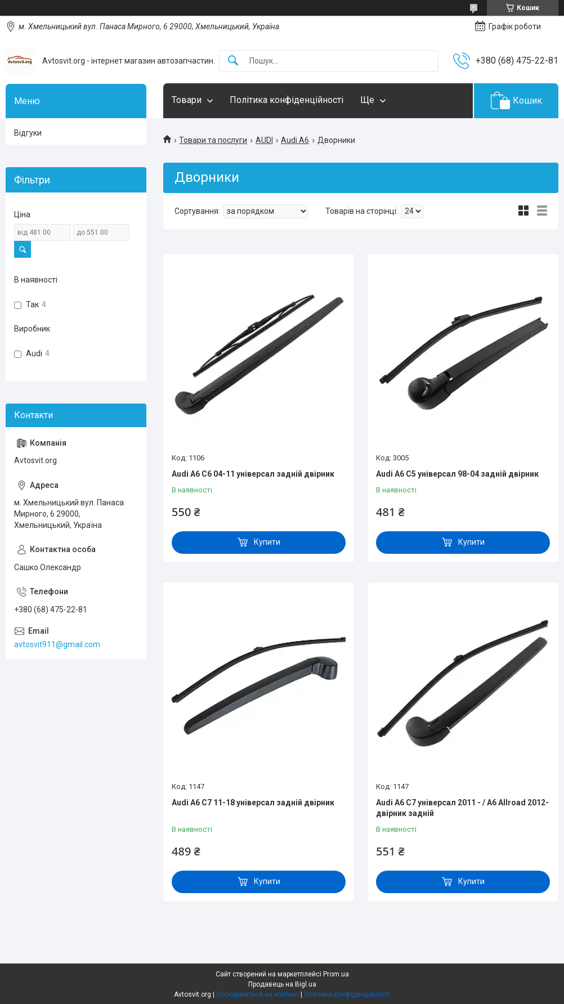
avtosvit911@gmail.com (57, 644)
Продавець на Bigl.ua (282, 984)
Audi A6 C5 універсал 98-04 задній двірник (457, 473)
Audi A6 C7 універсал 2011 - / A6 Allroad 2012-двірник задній (462, 808)
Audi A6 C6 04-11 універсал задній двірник (253, 473)
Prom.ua (336, 974)
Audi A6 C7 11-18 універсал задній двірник (253, 802)
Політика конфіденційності (286, 100)
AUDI (264, 140)
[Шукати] (233, 61)
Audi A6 (295, 140)
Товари (187, 100)
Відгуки (28, 132)
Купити (267, 541)
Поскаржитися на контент (257, 994)
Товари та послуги (213, 140)
